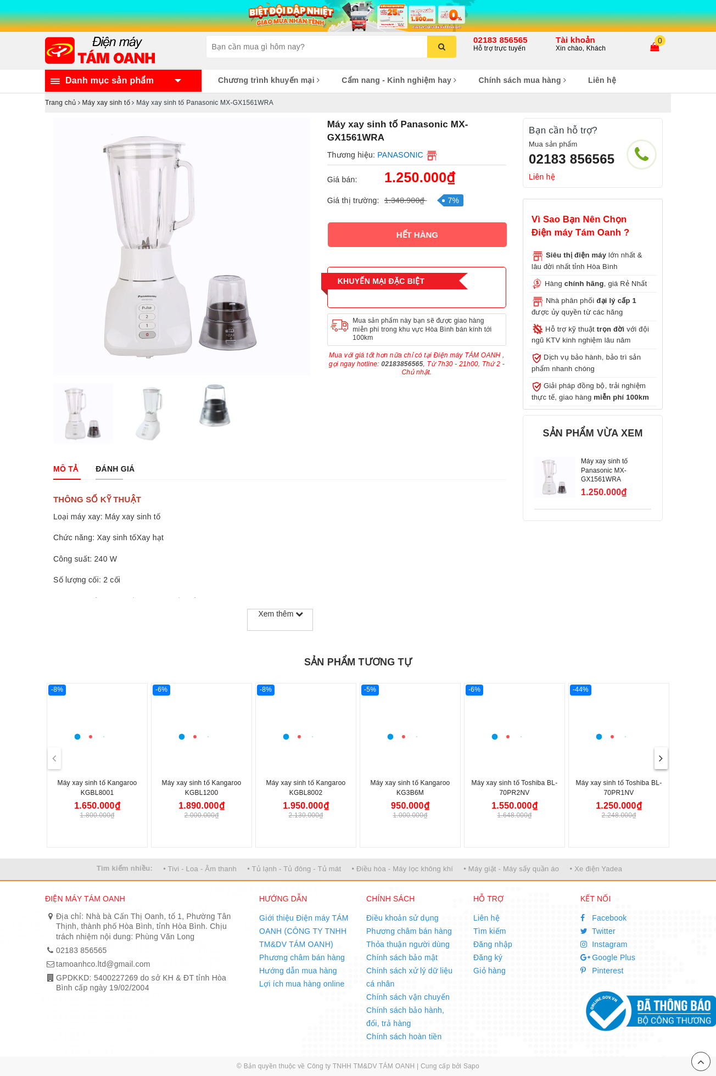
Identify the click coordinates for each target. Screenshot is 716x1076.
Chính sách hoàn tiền (404, 1036)
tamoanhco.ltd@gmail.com (103, 964)
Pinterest (602, 970)
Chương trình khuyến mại (269, 80)
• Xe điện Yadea (595, 869)
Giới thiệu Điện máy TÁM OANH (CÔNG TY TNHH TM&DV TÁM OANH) (304, 931)
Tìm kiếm (489, 931)
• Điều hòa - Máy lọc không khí (402, 869)
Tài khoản (575, 39)
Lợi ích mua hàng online (302, 983)
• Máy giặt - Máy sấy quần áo (511, 869)
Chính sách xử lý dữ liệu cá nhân (409, 977)
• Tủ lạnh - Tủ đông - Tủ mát (294, 869)
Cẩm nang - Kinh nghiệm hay (399, 80)
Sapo (471, 1066)
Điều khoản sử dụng (402, 918)
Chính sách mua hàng (522, 80)
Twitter (598, 931)
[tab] (65, 469)
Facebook (603, 918)
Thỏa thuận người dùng (408, 944)
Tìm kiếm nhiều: (125, 868)
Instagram (604, 944)
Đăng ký (487, 957)
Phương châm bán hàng (302, 957)
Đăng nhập (492, 944)
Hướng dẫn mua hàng (298, 970)
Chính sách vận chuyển (408, 997)
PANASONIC (400, 154)
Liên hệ (602, 80)
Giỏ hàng (489, 970)
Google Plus (607, 957)
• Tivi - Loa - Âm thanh (200, 869)
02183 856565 (500, 39)
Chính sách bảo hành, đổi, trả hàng (405, 1017)
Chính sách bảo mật (402, 957)
